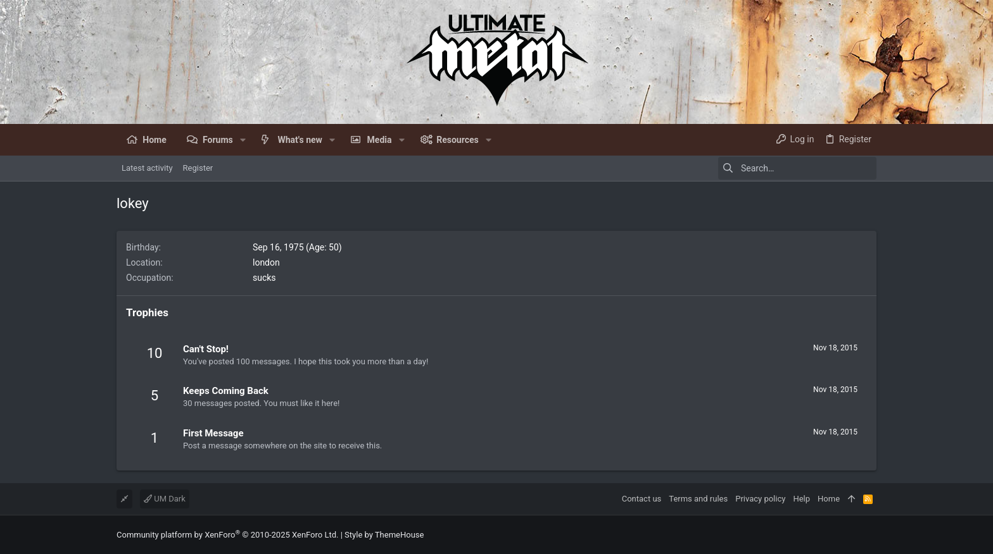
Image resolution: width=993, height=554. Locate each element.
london (266, 262)
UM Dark (165, 498)
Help (801, 498)
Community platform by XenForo (227, 534)
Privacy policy (760, 498)
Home (829, 498)
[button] (242, 139)
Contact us (642, 498)
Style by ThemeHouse (384, 534)
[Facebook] (870, 535)
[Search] (797, 168)
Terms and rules (698, 498)
